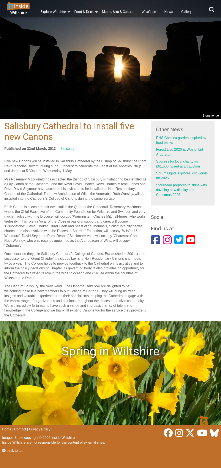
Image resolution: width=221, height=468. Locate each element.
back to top (13, 450)
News (168, 12)
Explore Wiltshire (53, 12)
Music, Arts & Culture (117, 12)
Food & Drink (84, 12)
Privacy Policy (40, 429)
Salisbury (67, 148)
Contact (20, 429)
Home (6, 429)
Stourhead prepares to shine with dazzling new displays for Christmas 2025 (181, 190)
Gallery (186, 12)
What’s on (149, 12)
